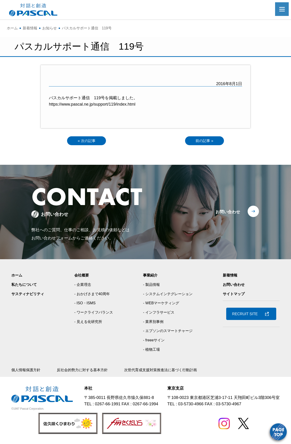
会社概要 (81, 276)
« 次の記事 (86, 141)
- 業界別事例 (153, 322)
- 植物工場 (151, 350)
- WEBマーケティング (162, 304)
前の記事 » (204, 141)
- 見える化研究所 (89, 322)
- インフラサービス (159, 313)
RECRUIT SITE (247, 315)
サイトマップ (235, 294)
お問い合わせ (228, 213)
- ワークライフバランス (95, 313)
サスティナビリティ (29, 294)
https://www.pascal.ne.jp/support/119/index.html (92, 104)
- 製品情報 (151, 285)
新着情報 (231, 276)
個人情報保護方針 (27, 371)
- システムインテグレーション (170, 294)
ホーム (17, 276)
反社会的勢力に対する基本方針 (89, 371)
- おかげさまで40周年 (93, 294)
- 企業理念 (82, 285)
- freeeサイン (154, 341)
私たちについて (25, 285)
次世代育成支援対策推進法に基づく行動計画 (175, 371)
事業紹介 (150, 276)
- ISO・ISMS (85, 304)
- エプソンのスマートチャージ (170, 332)
